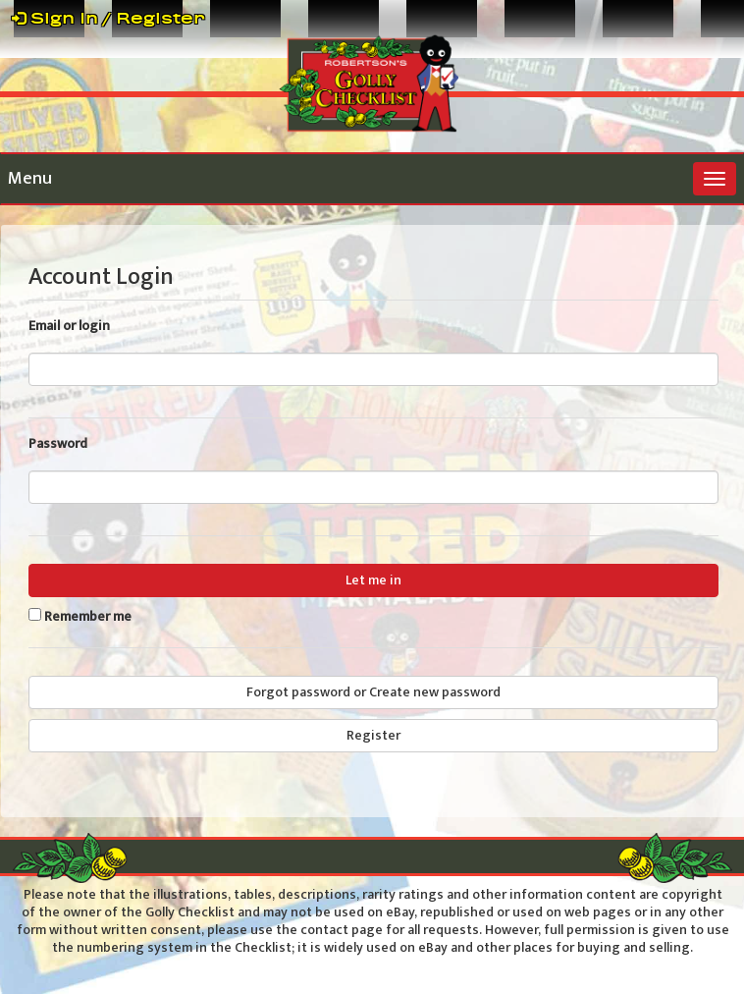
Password (57, 444)
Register (373, 735)
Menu (30, 178)
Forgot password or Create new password (373, 692)
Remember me (88, 617)
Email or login (69, 326)
